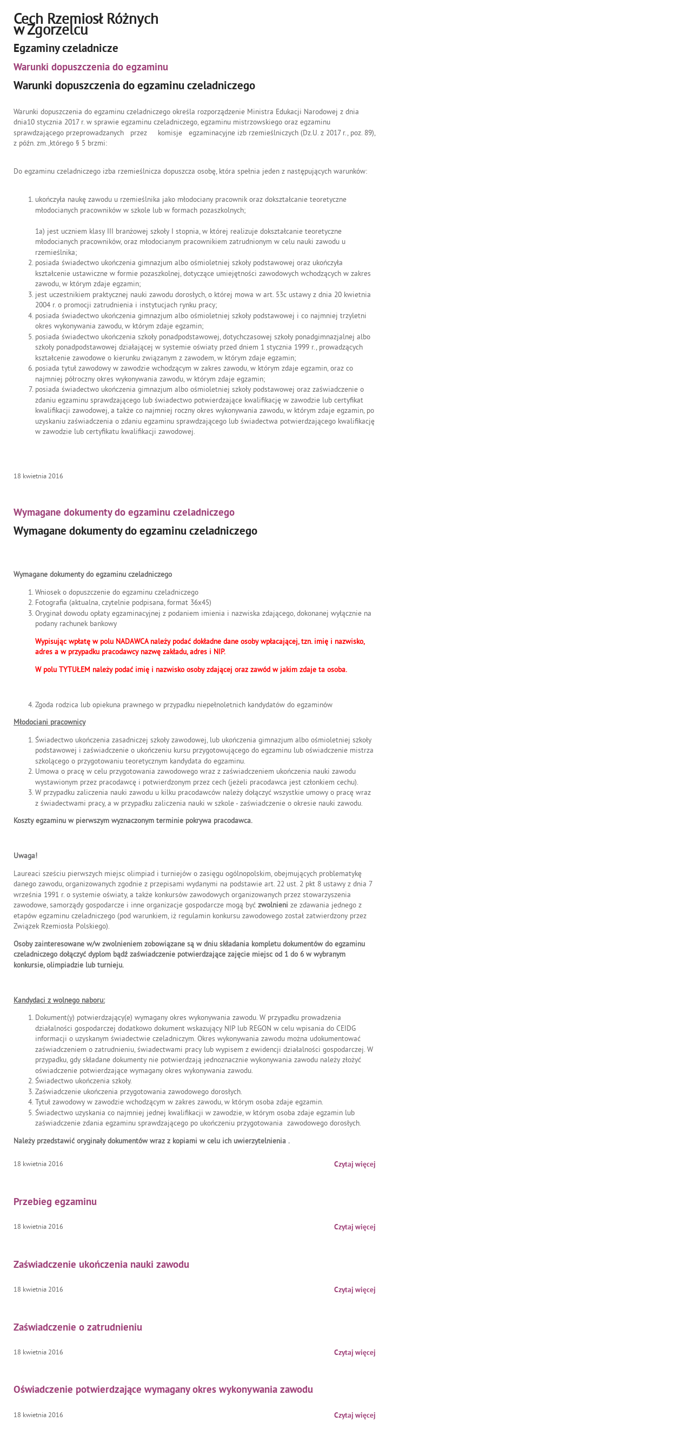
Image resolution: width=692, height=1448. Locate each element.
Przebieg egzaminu (55, 1202)
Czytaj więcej (355, 1164)
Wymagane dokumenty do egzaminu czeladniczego (124, 513)
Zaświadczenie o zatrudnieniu (78, 1328)
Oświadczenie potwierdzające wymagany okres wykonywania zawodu (163, 1390)
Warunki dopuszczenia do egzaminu (91, 68)
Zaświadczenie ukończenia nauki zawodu (101, 1265)
